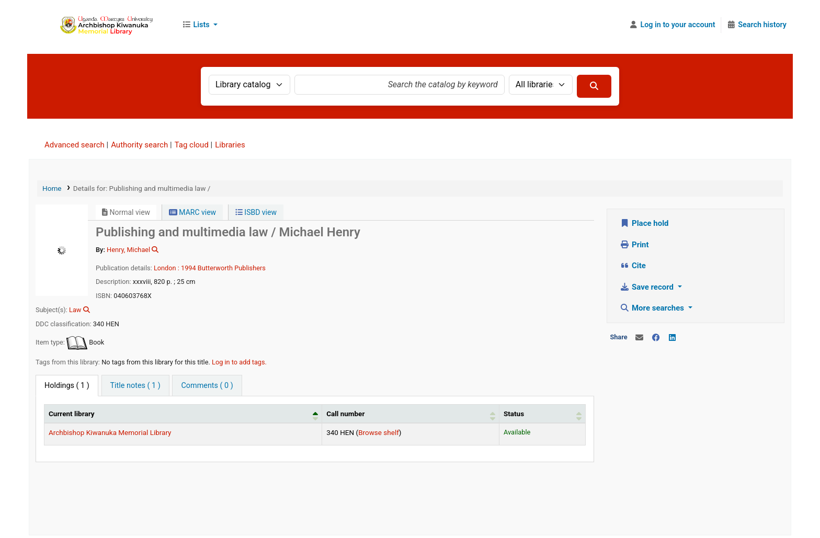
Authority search (139, 145)
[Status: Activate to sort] (542, 414)
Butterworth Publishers (232, 268)
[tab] (135, 385)
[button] (200, 25)
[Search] (594, 86)
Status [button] (514, 413)
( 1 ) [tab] (66, 385)
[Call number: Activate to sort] (410, 414)
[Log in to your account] (672, 25)
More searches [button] (653, 308)
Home (52, 188)
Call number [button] (345, 413)
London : (166, 268)
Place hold (644, 223)
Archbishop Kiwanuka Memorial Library (110, 432)
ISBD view (256, 212)
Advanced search (74, 145)
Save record (648, 287)
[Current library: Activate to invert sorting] (183, 414)
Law (75, 310)
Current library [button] (72, 413)
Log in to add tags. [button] (239, 362)
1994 (188, 268)
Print (634, 244)
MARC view (192, 212)
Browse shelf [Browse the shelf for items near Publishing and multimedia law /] (378, 432)
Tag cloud (192, 145)
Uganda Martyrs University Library (102, 25)
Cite (633, 265)
